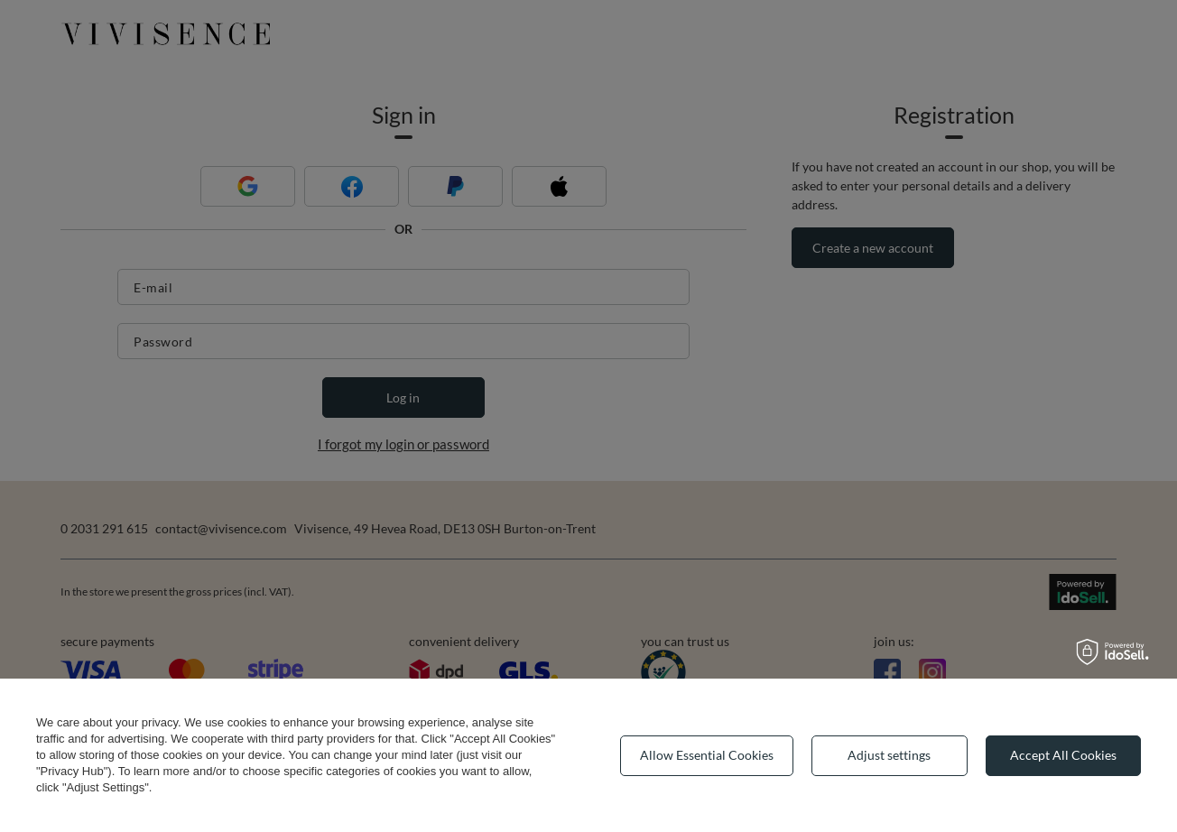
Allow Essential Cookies (707, 755)
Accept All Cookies (1063, 755)
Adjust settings (889, 755)
